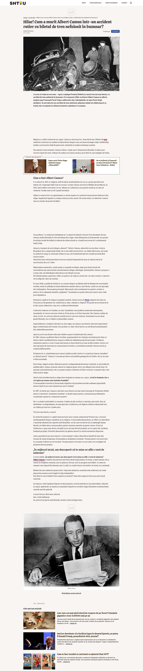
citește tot (73, 623)
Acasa (25, 17)
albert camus (41, 603)
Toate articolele (95, 3)
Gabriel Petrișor (28, 31)
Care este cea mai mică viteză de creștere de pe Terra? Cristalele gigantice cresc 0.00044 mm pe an (87, 614)
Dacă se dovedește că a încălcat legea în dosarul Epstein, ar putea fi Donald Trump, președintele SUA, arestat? (87, 635)
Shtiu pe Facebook (111, 3)
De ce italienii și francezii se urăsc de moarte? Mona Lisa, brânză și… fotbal (106, 162)
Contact (124, 3)
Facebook (115, 31)
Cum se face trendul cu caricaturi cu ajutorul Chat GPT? (83, 654)
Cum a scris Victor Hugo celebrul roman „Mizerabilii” (57, 162)
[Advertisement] (71, 123)
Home (84, 3)
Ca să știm (32, 17)
